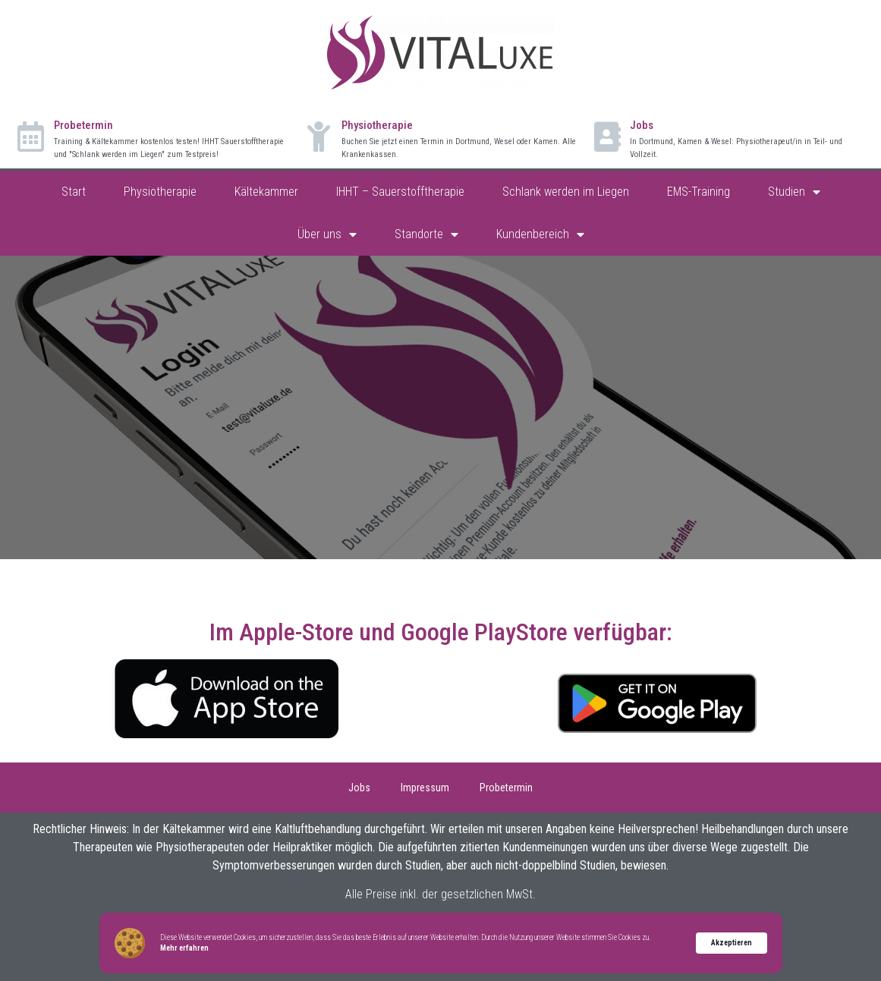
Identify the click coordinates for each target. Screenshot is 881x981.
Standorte (426, 234)
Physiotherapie (377, 125)
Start (73, 191)
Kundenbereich (540, 234)
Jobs (641, 125)
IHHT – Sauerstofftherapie (400, 191)
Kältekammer (266, 191)
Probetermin (83, 125)
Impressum (425, 787)
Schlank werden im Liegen (565, 191)
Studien (794, 192)
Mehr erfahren (184, 948)
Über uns (327, 234)
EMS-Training (698, 191)
